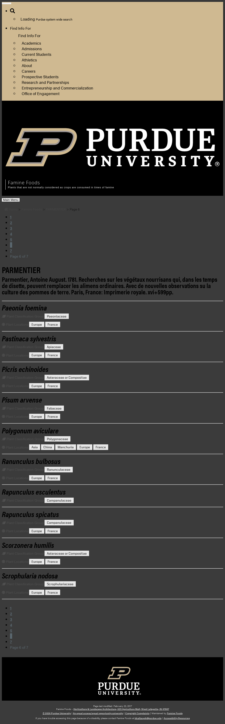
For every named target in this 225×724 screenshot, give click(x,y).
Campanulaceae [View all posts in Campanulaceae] (59, 500)
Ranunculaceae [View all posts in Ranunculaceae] (58, 469)
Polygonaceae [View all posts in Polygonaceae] (57, 439)
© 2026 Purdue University (57, 713)
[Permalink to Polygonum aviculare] (30, 430)
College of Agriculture (145, 115)
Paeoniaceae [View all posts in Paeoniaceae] (56, 316)
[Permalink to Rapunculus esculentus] (34, 491)
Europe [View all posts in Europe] (36, 324)
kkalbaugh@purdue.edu (148, 718)
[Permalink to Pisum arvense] (22, 399)
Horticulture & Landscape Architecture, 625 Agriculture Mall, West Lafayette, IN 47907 (121, 709)
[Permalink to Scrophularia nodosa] (30, 575)
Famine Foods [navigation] (24, 182)
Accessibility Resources (177, 718)
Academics (31, 43)
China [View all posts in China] (47, 447)
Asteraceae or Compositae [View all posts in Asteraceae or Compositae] (67, 377)
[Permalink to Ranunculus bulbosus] (31, 461)
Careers (28, 71)
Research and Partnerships (45, 82)
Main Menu (10, 200)
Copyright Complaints (137, 713)
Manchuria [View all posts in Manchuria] (66, 447)
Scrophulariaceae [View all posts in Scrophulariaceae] (60, 584)
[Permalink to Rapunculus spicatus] (30, 514)
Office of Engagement (40, 93)
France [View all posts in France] (53, 324)
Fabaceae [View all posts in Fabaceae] (54, 408)
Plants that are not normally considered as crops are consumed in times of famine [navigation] (61, 187)
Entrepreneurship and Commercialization (57, 88)
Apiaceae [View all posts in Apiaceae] (54, 347)
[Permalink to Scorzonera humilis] (28, 544)
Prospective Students (40, 76)
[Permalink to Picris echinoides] (25, 369)
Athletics (29, 60)
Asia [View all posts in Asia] (34, 447)
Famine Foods (175, 713)
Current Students (36, 54)
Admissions (32, 48)
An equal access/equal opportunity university (98, 713)
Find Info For (20, 28)
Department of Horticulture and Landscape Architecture (172, 121)
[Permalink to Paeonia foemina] (24, 307)
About (27, 65)
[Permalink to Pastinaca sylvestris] (29, 338)
